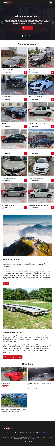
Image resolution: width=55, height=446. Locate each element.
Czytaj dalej (5, 386)
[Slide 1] (26, 36)
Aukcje (9, 432)
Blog (4, 432)
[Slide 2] (29, 36)
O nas (6, 283)
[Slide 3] (32, 36)
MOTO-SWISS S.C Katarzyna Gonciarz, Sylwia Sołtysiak (15, 437)
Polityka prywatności (20, 432)
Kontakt (38, 432)
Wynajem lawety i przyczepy (12, 357)
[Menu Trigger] (50, 2)
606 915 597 (29, 441)
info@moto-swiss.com (37, 438)
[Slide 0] (22, 36)
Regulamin (31, 432)
